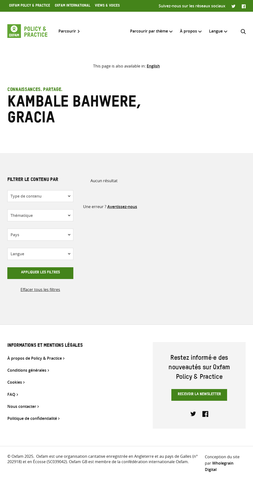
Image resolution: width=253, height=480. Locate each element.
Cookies (14, 382)
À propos (188, 31)
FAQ (11, 394)
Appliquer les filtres (40, 273)
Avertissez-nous (122, 206)
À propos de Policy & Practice (34, 358)
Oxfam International (72, 6)
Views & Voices (107, 6)
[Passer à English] (153, 66)
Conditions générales (26, 370)
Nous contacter (21, 406)
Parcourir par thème (149, 31)
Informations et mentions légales (45, 346)
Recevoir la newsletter (199, 395)
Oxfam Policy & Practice (29, 6)
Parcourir (67, 31)
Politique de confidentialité (32, 418)
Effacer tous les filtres (40, 289)
